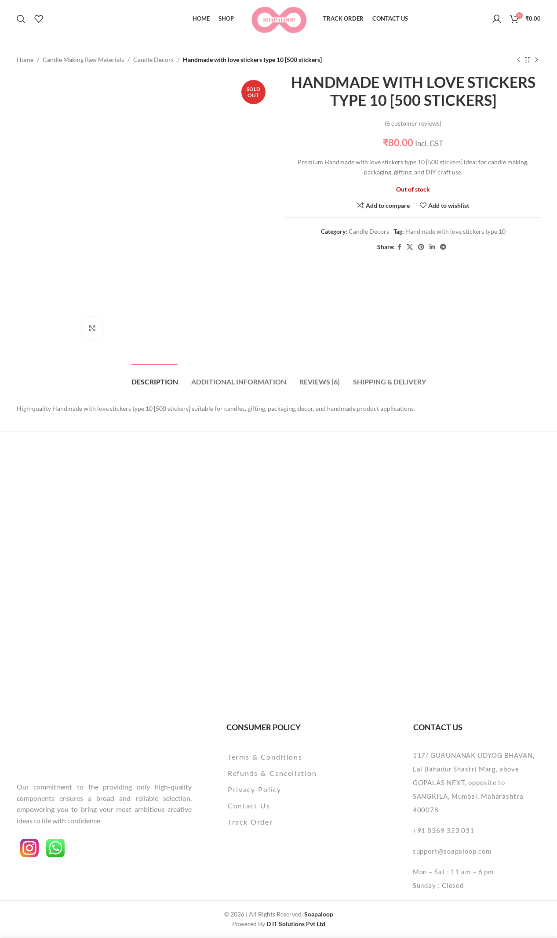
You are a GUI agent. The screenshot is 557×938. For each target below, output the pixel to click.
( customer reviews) (413, 123)
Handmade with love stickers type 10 (455, 231)
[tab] (154, 377)
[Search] (21, 19)
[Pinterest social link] (421, 247)
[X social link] (409, 247)
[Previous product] (518, 59)
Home (25, 59)
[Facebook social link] (399, 247)
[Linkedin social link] (432, 247)
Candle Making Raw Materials (83, 59)
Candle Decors (153, 59)
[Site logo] (278, 18)
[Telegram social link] (443, 247)
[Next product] (536, 59)
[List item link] (294, 757)
